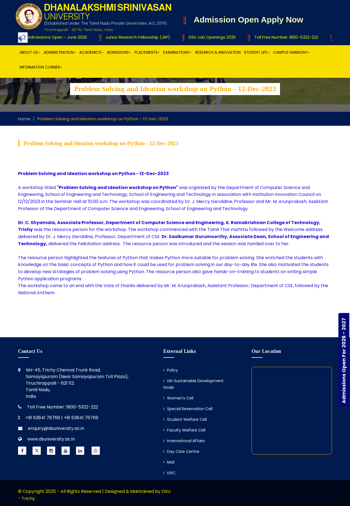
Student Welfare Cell (185, 419)
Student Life (257, 52)
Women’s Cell (178, 398)
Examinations (177, 52)
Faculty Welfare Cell (184, 430)
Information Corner (41, 67)
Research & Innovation (218, 52)
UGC (169, 473)
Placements (147, 52)
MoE (169, 462)
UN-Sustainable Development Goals (193, 384)
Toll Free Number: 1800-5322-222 (284, 37)
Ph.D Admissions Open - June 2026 (51, 37)
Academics (91, 52)
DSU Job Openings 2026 (211, 37)
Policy (170, 370)
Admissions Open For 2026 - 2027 (343, 360)
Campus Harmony (291, 52)
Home (24, 119)
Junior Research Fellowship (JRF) (136, 37)
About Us (30, 52)
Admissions (119, 52)
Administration (60, 52)
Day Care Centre (181, 451)
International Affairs (184, 441)
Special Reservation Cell (187, 408)
